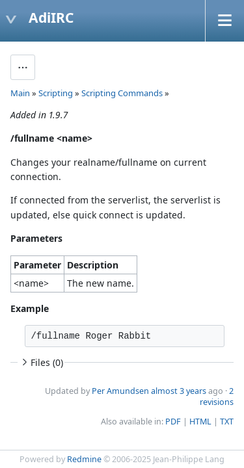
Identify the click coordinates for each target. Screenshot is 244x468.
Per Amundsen (120, 390)
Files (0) (41, 362)
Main (20, 93)
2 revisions (217, 396)
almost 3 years (178, 390)
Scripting (55, 93)
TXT (227, 421)
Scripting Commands (122, 93)
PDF (173, 421)
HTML (200, 421)
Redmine (84, 459)
